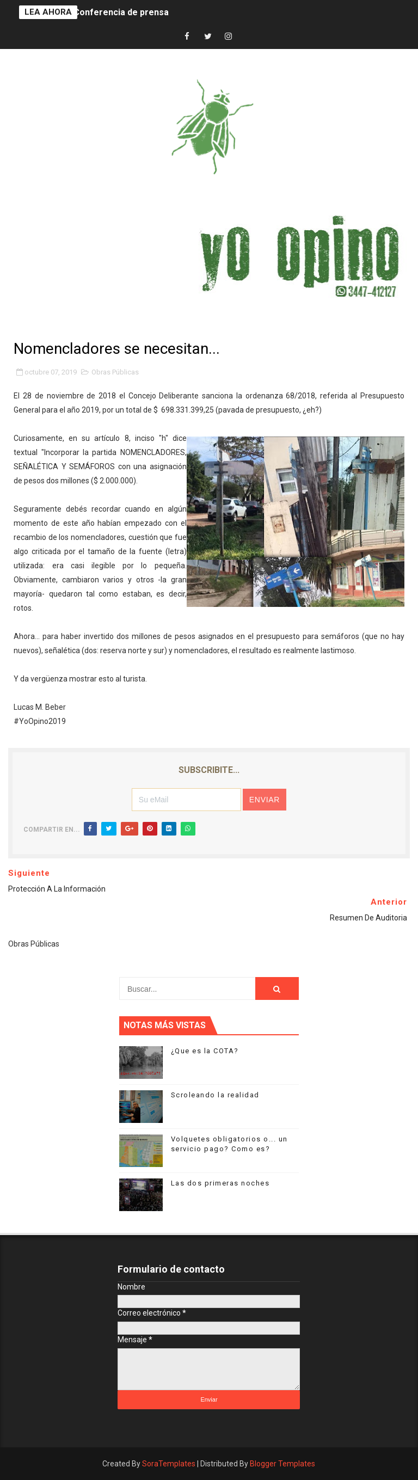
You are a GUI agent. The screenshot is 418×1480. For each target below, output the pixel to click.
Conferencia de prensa (121, 12)
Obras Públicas (115, 372)
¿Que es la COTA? (205, 1051)
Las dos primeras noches (220, 1183)
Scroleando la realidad (215, 1095)
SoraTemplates (168, 1463)
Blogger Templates (282, 1463)
